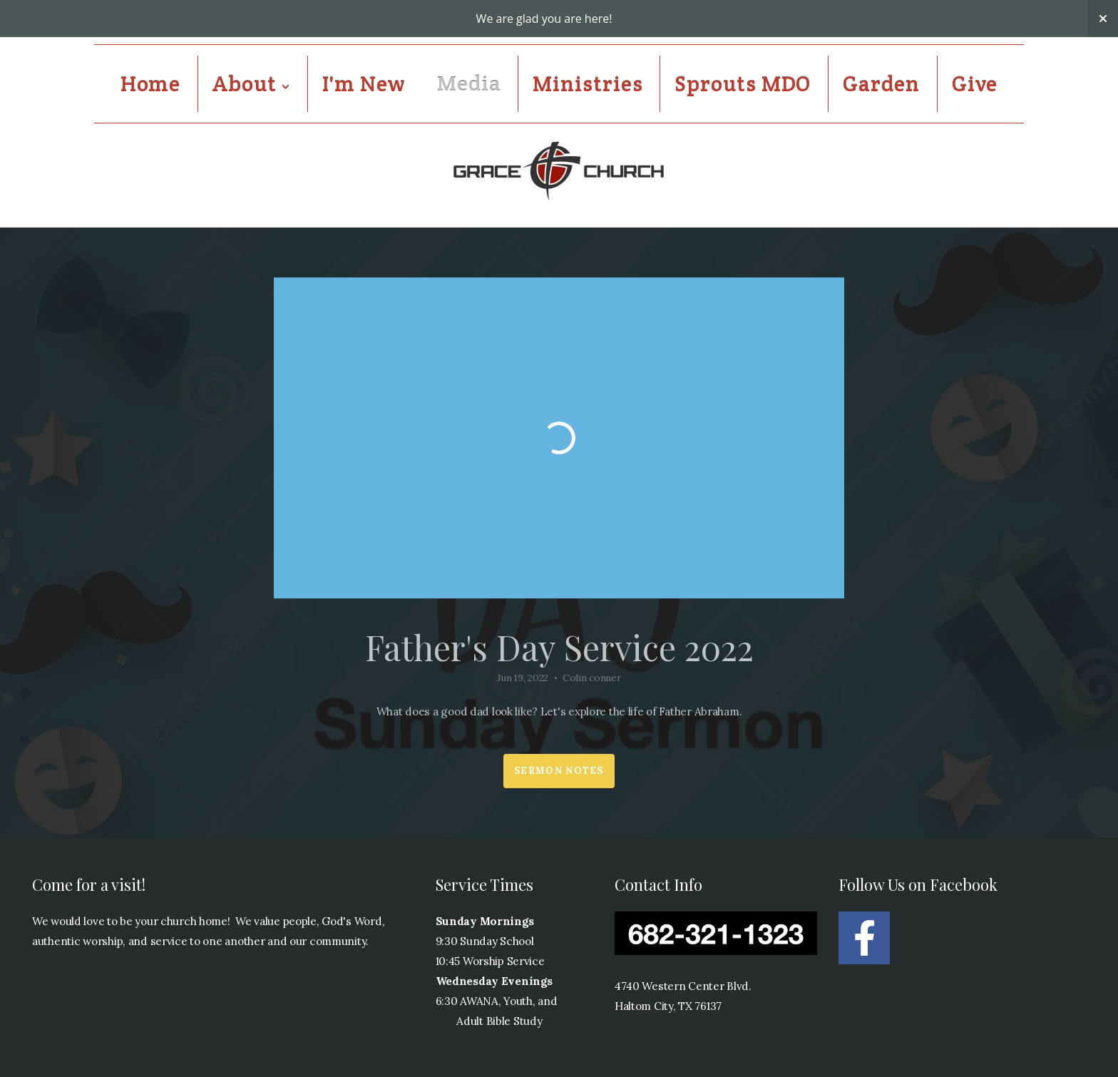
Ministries (587, 84)
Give (975, 84)
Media (469, 84)
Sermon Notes (559, 771)
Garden (881, 84)
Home (150, 84)
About (250, 84)
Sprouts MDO (743, 84)
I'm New (363, 84)
